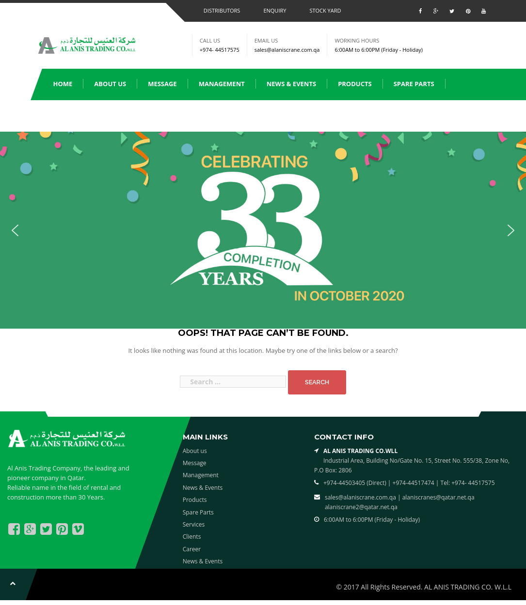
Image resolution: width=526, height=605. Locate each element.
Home (63, 83)
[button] (15, 230)
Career (192, 549)
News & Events (291, 83)
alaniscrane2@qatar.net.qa (361, 507)
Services (67, 115)
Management (222, 83)
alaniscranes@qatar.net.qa (438, 497)
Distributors (222, 10)
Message (162, 83)
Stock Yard (325, 10)
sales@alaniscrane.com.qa (287, 49)
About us (110, 83)
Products (355, 83)
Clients (115, 115)
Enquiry (274, 10)
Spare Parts (414, 83)
